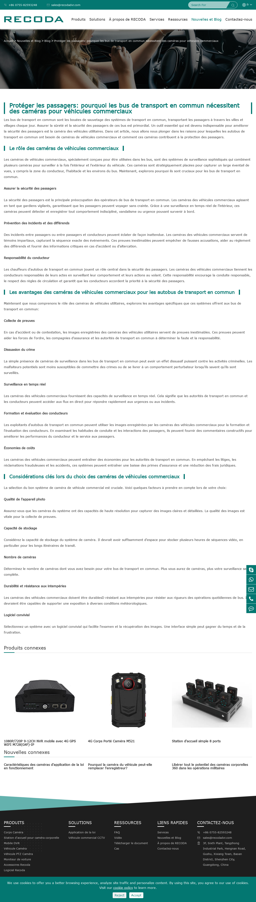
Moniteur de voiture (17, 859)
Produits (78, 19)
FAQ (117, 832)
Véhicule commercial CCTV (86, 837)
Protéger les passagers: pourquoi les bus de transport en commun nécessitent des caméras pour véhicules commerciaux (136, 40)
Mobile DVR (12, 843)
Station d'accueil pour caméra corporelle (31, 837)
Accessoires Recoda (17, 864)
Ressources (178, 19)
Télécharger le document (131, 843)
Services (157, 19)
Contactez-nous (238, 19)
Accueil (8, 40)
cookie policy (123, 887)
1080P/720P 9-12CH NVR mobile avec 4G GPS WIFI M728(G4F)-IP (40, 742)
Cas (116, 848)
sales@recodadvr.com (63, 5)
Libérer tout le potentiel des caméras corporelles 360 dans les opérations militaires (210, 766)
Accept (136, 895)
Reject (119, 895)
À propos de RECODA (127, 19)
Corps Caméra (13, 832)
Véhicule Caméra (15, 848)
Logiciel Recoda (14, 870)
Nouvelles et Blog (206, 19)
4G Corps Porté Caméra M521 (111, 741)
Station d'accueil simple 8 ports (196, 741)
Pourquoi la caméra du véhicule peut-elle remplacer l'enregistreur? (120, 766)
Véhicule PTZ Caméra (18, 854)
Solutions (97, 19)
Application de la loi (81, 832)
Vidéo (118, 837)
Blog (47, 40)
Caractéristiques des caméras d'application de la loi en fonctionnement (44, 766)
